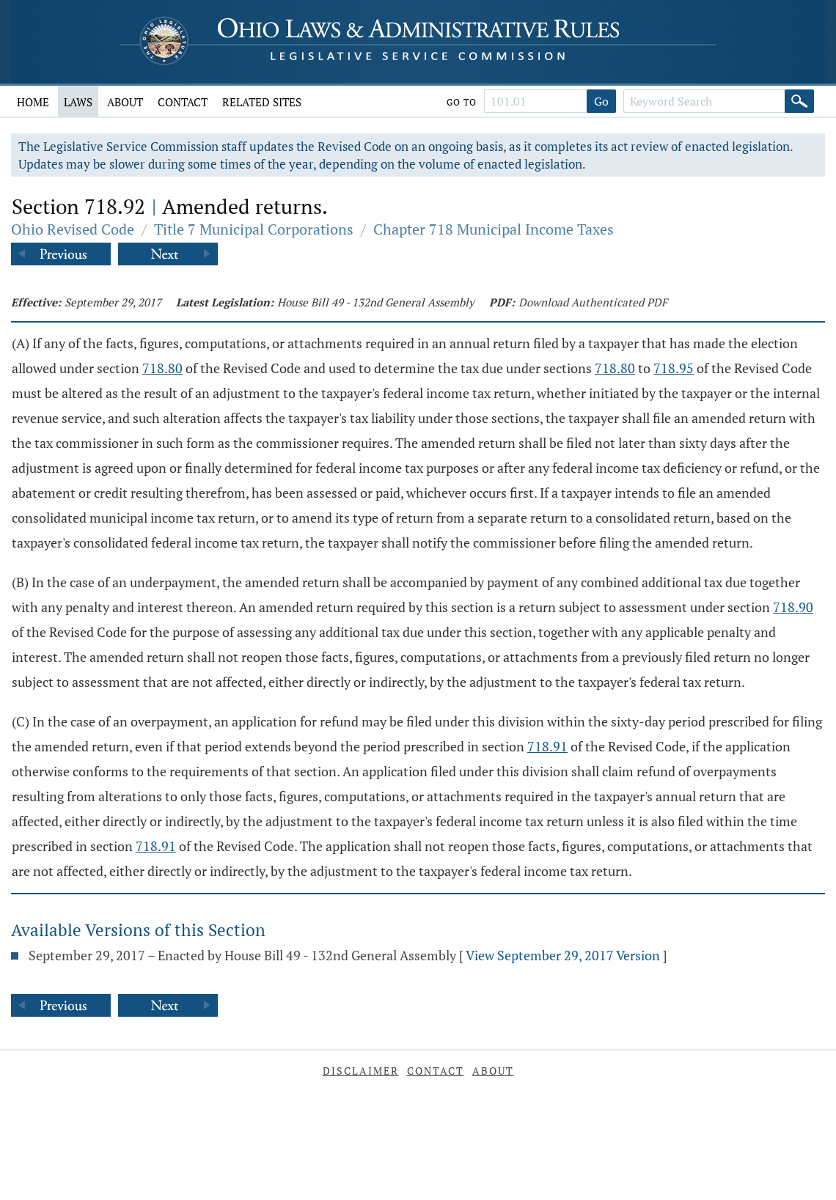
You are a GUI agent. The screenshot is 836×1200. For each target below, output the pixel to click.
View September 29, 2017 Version (563, 955)
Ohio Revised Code (72, 229)
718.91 (547, 746)
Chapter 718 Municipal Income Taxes (493, 229)
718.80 (162, 368)
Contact (183, 102)
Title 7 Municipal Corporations (253, 229)
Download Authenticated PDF (592, 302)
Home (33, 102)
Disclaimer (361, 1071)
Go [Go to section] (601, 101)
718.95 (673, 368)
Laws (78, 102)
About (125, 102)
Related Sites (261, 102)
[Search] (799, 101)
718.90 (793, 607)
